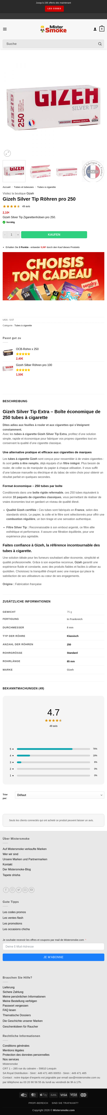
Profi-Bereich (38, 1103)
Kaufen (54, 234)
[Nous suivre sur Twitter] (19, 890)
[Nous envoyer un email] (25, 890)
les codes (54, 8)
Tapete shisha (11, 875)
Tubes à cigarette (46, 187)
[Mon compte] (95, 29)
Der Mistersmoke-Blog (17, 869)
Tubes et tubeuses (24, 187)
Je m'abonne (53, 957)
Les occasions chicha (16, 929)
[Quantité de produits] (11, 234)
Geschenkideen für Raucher (20, 1026)
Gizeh (30, 193)
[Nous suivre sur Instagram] (12, 890)
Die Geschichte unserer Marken (23, 1020)
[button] (5, 29)
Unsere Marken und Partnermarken (25, 859)
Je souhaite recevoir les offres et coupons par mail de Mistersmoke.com (43, 939)
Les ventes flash (13, 917)
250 (69, 644)
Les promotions (12, 923)
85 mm (71, 661)
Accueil (6, 187)
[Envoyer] (100, 43)
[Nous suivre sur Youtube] (31, 890)
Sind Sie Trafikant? (65, 1103)
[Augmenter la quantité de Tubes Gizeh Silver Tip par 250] (18, 234)
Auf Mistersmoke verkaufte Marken (25, 848)
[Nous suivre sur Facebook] (6, 890)
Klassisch (72, 636)
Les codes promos (14, 912)
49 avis (26, 206)
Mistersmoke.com (64, 1110)
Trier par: (53, 796)
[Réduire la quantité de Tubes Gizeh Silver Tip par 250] (5, 234)
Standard (72, 652)
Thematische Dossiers (17, 1015)
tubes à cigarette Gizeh (22, 458)
